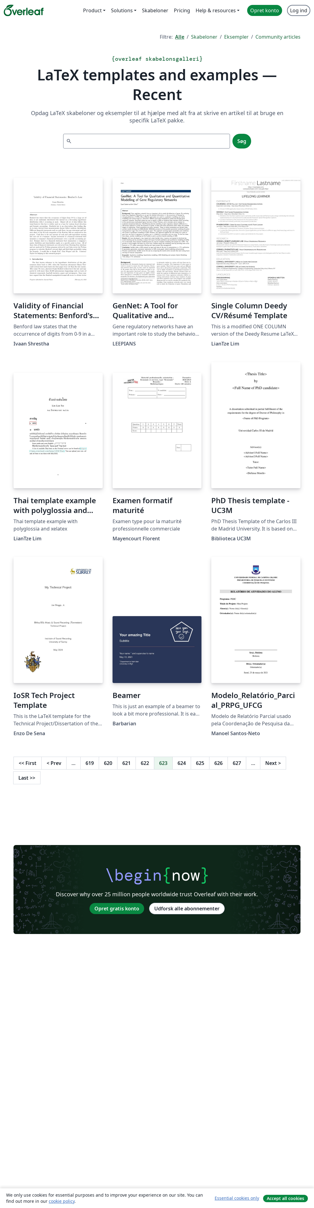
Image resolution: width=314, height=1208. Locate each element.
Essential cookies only (237, 1198)
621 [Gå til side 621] (126, 763)
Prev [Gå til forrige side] (54, 763)
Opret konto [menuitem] (264, 10)
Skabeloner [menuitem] (155, 10)
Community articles (278, 36)
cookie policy (62, 1201)
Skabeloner (204, 36)
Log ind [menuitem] (298, 10)
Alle (179, 36)
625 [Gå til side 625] (200, 763)
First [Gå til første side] (27, 763)
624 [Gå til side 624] (182, 763)
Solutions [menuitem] (122, 10)
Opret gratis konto (116, 908)
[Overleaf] (24, 10)
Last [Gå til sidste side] (26, 777)
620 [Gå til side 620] (108, 763)
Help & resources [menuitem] (216, 10)
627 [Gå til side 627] (237, 763)
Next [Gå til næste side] (273, 763)
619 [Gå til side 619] (90, 763)
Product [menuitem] (92, 10)
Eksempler (236, 36)
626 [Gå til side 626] (218, 763)
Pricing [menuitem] (182, 10)
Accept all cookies (285, 1198)
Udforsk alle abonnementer (187, 908)
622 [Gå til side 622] (145, 763)
